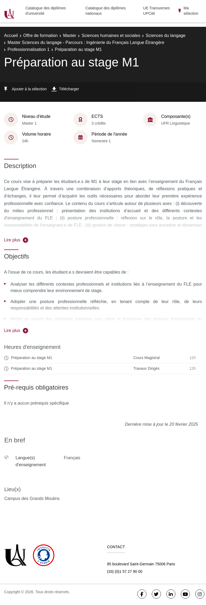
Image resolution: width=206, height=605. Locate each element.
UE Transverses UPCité (156, 11)
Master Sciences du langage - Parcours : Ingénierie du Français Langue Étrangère (86, 42)
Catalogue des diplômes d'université (45, 11)
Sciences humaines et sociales (111, 35)
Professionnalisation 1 (29, 49)
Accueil (11, 35)
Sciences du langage (166, 35)
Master (69, 35)
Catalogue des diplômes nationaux (106, 11)
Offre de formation (40, 35)
